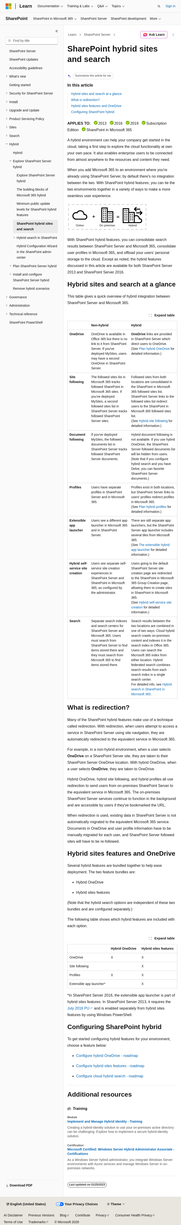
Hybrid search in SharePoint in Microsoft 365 (151, 689)
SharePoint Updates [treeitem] (23, 59)
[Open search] (159, 6)
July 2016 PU (78, 1008)
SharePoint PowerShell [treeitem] (26, 322)
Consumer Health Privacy (133, 1215)
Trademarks (36, 1222)
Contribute (82, 1215)
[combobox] (32, 41)
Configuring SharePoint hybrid (92, 112)
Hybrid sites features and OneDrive (96, 106)
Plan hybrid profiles (152, 507)
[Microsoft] (9, 6)
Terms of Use (13, 1222)
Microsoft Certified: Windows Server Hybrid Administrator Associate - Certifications (120, 1151)
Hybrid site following (153, 421)
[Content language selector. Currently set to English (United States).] (26, 1204)
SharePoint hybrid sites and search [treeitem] (35, 226)
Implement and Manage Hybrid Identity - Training (104, 1121)
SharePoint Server (97, 34)
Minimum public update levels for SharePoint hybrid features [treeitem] (36, 209)
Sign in (170, 6)
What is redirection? (85, 100)
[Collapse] (57, 31)
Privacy (101, 1215)
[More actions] (173, 35)
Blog (63, 1215)
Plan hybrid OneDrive (154, 349)
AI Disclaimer (13, 1215)
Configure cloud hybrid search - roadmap (109, 1076)
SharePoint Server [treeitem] (22, 51)
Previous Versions (41, 1215)
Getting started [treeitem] (20, 85)
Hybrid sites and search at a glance (96, 94)
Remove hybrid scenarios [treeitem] (31, 288)
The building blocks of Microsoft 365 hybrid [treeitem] (32, 192)
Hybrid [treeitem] (17, 153)
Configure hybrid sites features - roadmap (110, 1066)
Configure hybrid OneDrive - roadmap (107, 1056)
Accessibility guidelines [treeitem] (25, 68)
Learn (72, 34)
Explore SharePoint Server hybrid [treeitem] (36, 178)
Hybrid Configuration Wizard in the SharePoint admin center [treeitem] (37, 251)
